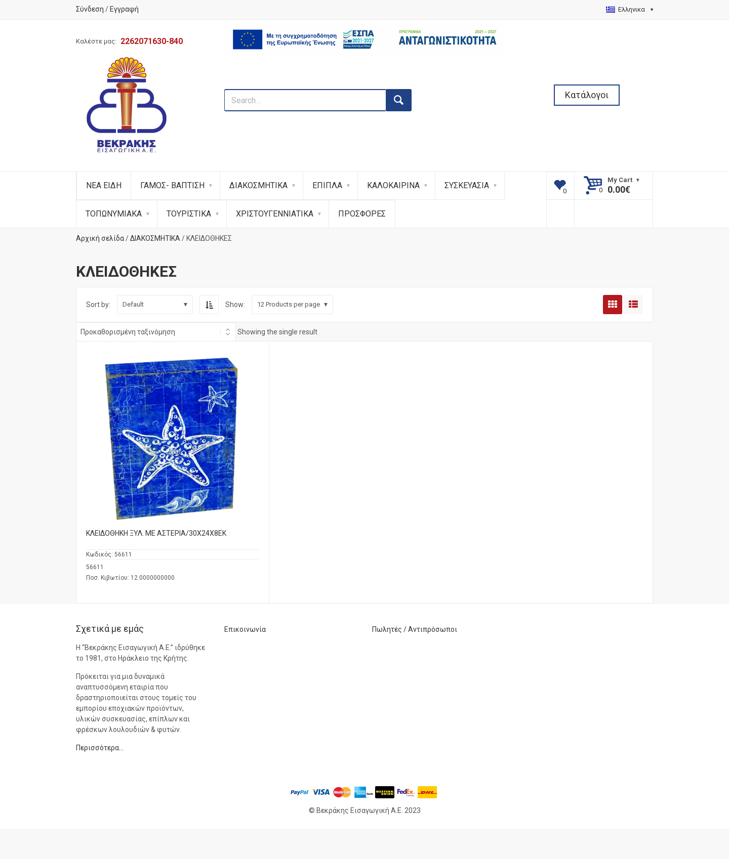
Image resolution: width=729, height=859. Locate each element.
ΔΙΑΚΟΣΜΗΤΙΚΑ (258, 185)
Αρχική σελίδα (100, 238)
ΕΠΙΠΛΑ (327, 185)
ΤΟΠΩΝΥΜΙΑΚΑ (114, 214)
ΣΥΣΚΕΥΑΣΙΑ (466, 185)
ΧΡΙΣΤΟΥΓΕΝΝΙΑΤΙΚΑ (274, 214)
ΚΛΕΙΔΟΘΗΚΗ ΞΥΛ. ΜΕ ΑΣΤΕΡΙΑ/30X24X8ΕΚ (156, 533)
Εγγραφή (124, 9)
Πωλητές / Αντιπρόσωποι (414, 629)
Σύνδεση (90, 9)
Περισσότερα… (100, 748)
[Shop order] (156, 331)
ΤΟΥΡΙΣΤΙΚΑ (189, 214)
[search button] (399, 100)
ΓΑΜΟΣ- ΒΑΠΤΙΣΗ (172, 185)
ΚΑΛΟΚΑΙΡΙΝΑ (393, 185)
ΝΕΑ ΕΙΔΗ (104, 185)
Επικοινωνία (245, 629)
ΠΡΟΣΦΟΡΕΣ (362, 214)
